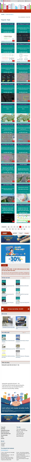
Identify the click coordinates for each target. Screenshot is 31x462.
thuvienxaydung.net (4, 450)
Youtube (2, 445)
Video (2, 436)
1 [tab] (22, 278)
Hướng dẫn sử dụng (5, 430)
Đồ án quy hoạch (20, 434)
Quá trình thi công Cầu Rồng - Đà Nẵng (10, 388)
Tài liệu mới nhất (6, 277)
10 (12, 229)
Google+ (3, 444)
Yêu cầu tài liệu (4, 435)
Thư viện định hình (20, 433)
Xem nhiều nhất (5, 332)
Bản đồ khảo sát (20, 436)
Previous (0, 292)
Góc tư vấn (4, 313)
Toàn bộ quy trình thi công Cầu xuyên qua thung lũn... (13, 385)
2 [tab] (23, 278)
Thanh (8, 20)
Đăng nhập (21, 1)
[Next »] (24, 229)
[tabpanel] (9, 292)
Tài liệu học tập (20, 431)
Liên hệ (2, 438)
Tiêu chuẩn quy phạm (21, 429)
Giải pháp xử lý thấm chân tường (8, 327)
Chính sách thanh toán (6, 433)
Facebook (3, 443)
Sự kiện (4, 265)
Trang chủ (3, 20)
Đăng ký (27, 1)
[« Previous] (8, 227)
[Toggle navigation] (2, 11)
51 (21, 229)
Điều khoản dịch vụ (9, 14)
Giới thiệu (3, 428)
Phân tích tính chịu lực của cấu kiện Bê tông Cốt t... (13, 386)
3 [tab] (25, 278)
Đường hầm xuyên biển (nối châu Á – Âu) (10, 365)
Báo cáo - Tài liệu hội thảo (22, 430)
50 (18, 229)
